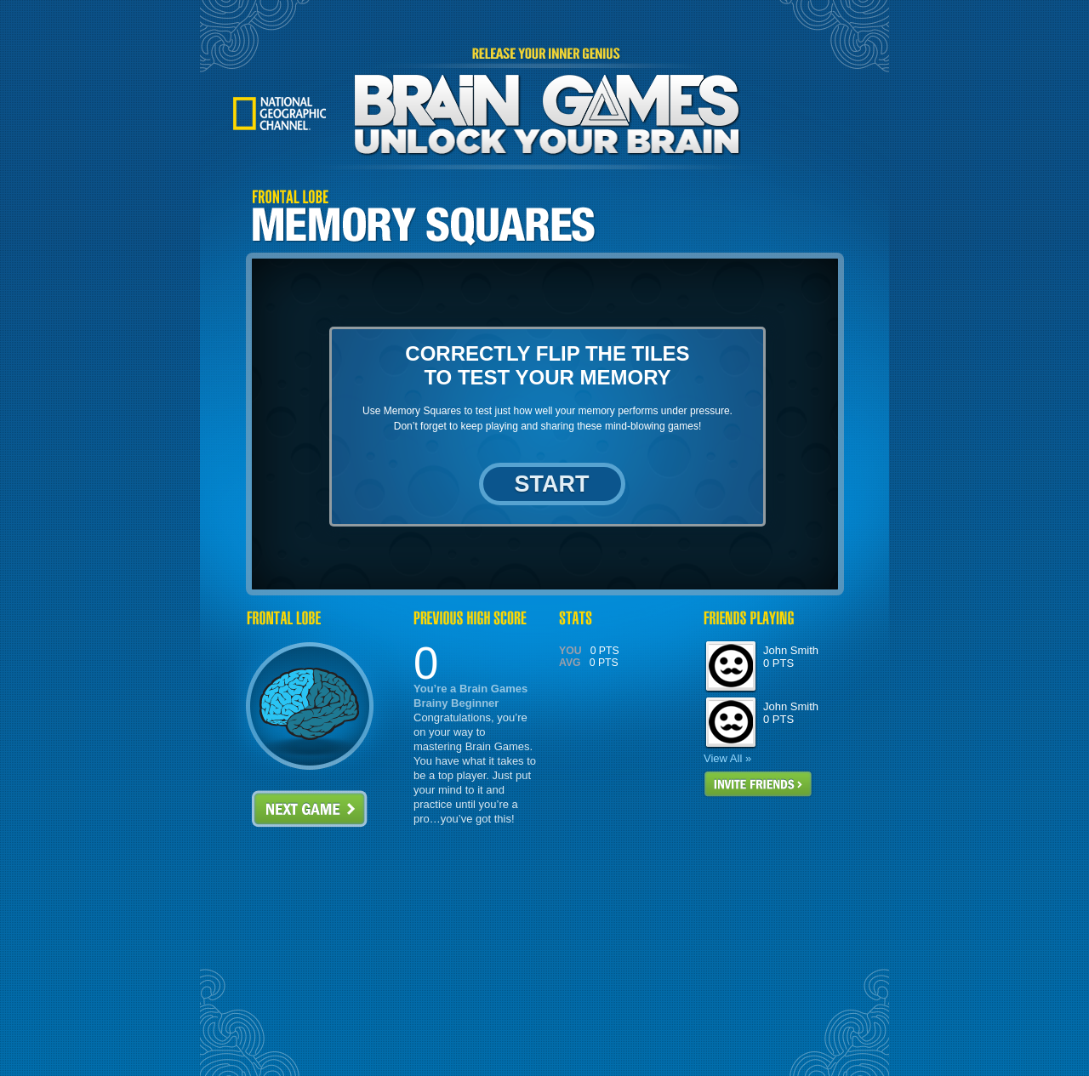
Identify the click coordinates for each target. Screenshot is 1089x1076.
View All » (727, 758)
